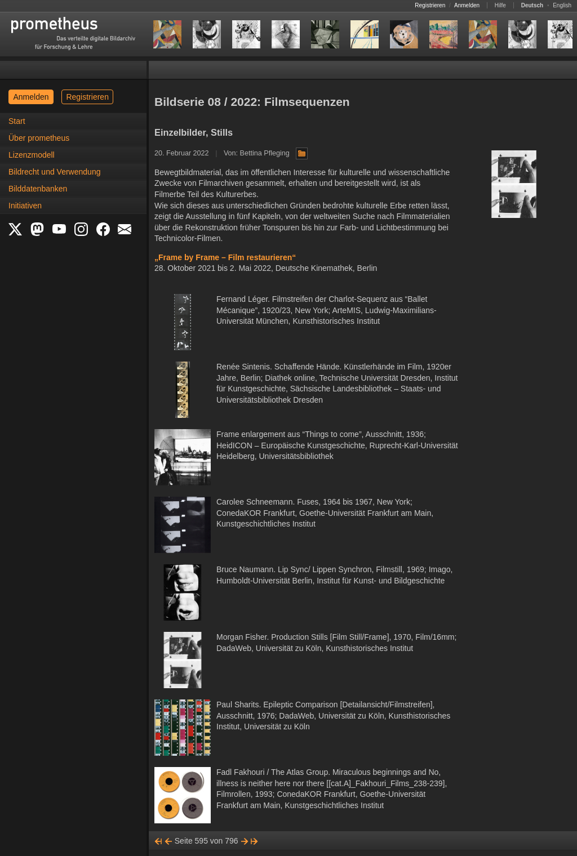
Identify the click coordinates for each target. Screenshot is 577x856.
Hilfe (500, 5)
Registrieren (430, 5)
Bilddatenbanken (37, 188)
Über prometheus (38, 137)
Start (16, 121)
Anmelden (467, 5)
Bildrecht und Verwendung (54, 171)
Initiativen (25, 205)
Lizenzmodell (31, 154)
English (562, 5)
